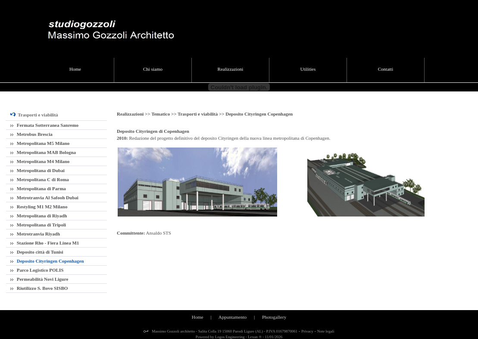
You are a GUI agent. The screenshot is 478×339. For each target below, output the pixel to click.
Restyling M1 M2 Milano (38, 206)
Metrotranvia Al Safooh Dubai (44, 197)
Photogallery (274, 317)
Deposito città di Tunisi (36, 251)
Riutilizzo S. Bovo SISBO (39, 288)
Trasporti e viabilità (34, 114)
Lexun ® (255, 337)
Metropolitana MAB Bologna (43, 152)
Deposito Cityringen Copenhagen (47, 261)
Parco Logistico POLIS (36, 270)
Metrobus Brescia (31, 134)
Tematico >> (164, 113)
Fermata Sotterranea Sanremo (44, 125)
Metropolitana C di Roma (39, 179)
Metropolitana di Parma (38, 188)
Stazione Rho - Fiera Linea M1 (44, 242)
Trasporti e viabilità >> (201, 113)
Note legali (325, 331)
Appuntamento (233, 317)
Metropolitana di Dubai (37, 170)
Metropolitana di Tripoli (38, 224)
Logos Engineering (230, 337)
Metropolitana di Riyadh (38, 215)
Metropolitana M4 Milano (39, 161)
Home (197, 317)
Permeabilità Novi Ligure (39, 279)
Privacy (307, 331)
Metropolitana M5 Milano (39, 143)
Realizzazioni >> (134, 113)
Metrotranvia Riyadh (35, 233)
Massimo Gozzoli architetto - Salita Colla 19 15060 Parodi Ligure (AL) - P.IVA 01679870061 (224, 331)
